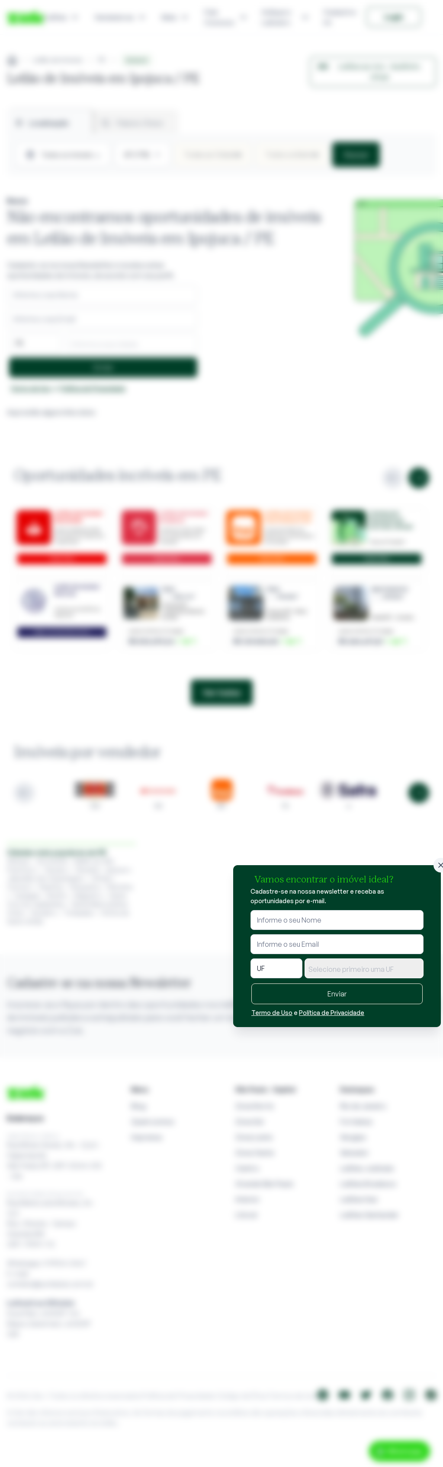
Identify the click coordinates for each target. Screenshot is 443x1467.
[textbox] (364, 969)
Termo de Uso (271, 1012)
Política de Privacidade (331, 1012)
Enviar (337, 994)
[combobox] (364, 968)
